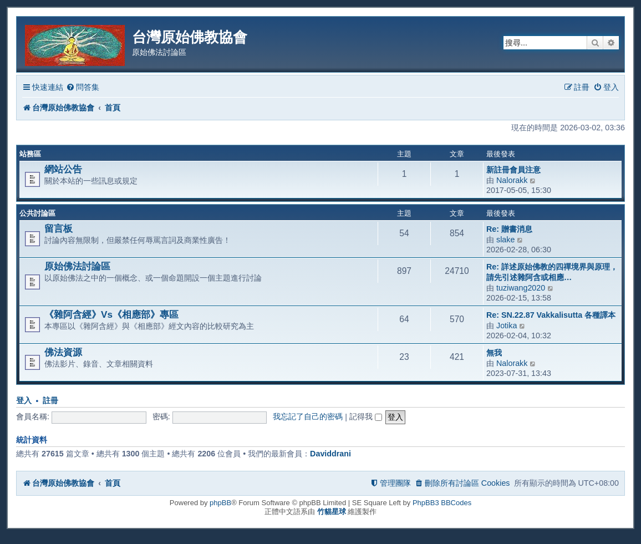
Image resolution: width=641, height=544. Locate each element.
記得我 (365, 416)
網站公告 (63, 169)
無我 (494, 352)
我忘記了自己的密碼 (308, 416)
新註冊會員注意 (513, 169)
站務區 (30, 154)
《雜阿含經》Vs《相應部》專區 (111, 314)
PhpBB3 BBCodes (442, 503)
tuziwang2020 (520, 287)
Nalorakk (511, 180)
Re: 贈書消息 (509, 229)
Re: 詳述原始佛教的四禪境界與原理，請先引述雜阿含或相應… (552, 272)
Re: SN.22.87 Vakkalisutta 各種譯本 (550, 315)
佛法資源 (63, 352)
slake (505, 239)
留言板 (58, 228)
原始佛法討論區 (77, 266)
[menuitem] (82, 87)
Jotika (506, 325)
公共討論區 (37, 213)
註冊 (50, 400)
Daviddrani (330, 453)
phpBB (220, 503)
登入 (24, 400)
